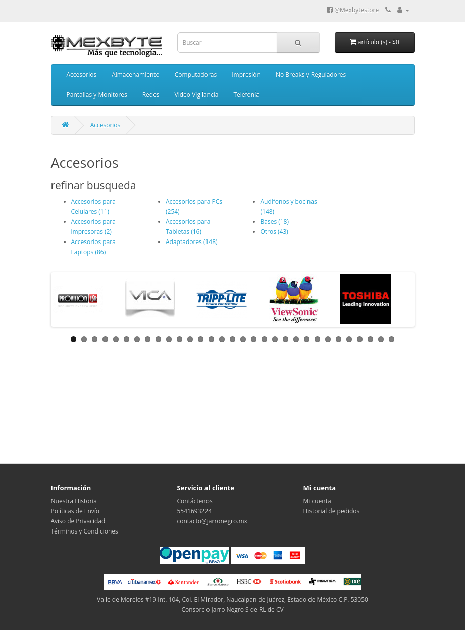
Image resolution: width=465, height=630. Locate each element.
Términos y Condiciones (84, 531)
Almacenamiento (136, 74)
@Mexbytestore (353, 10)
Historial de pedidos (331, 511)
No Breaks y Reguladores (311, 74)
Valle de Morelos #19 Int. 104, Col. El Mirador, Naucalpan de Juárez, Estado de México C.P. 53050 (232, 599)
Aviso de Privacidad (78, 521)
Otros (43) (274, 231)
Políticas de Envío (75, 511)
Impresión (246, 74)
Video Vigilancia (197, 94)
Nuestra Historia (74, 501)
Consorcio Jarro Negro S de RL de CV (232, 609)
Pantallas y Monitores (97, 94)
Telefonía (246, 94)
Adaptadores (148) (192, 241)
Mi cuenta (317, 501)
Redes (151, 94)
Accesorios (82, 74)
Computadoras (196, 74)
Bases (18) (275, 221)
